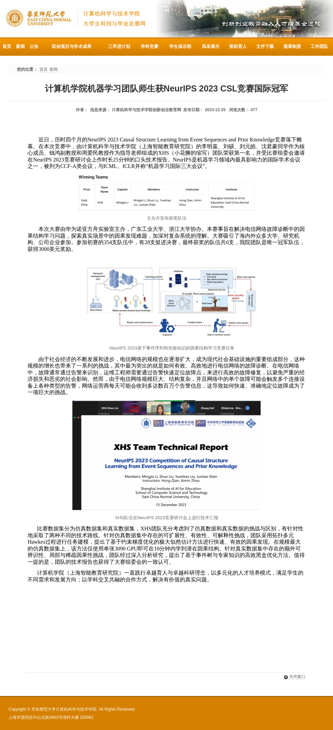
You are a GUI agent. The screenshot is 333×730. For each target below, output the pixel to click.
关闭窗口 (293, 677)
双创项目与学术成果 (71, 46)
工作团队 (319, 46)
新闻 (20, 46)
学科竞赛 (149, 46)
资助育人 (238, 46)
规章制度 (292, 46)
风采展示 (211, 46)
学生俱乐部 (180, 46)
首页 (6, 46)
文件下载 (265, 46)
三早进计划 (119, 46)
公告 (34, 46)
